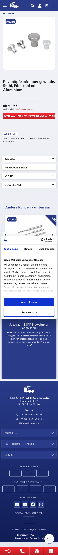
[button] (6, 235)
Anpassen (29, 312)
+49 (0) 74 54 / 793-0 (29, 414)
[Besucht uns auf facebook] (33, 504)
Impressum (22, 535)
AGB (32, 535)
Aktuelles (11, 433)
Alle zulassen (29, 302)
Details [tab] (28, 248)
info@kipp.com (29, 423)
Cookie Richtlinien (39, 538)
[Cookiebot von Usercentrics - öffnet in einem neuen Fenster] (41, 240)
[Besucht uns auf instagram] (41, 504)
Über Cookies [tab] (46, 248)
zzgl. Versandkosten (24, 109)
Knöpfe (10, 14)
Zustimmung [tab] (11, 248)
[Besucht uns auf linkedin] (17, 504)
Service (9, 455)
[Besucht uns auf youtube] (25, 504)
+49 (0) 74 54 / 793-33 (29, 419)
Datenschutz (21, 538)
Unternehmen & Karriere (20, 444)
